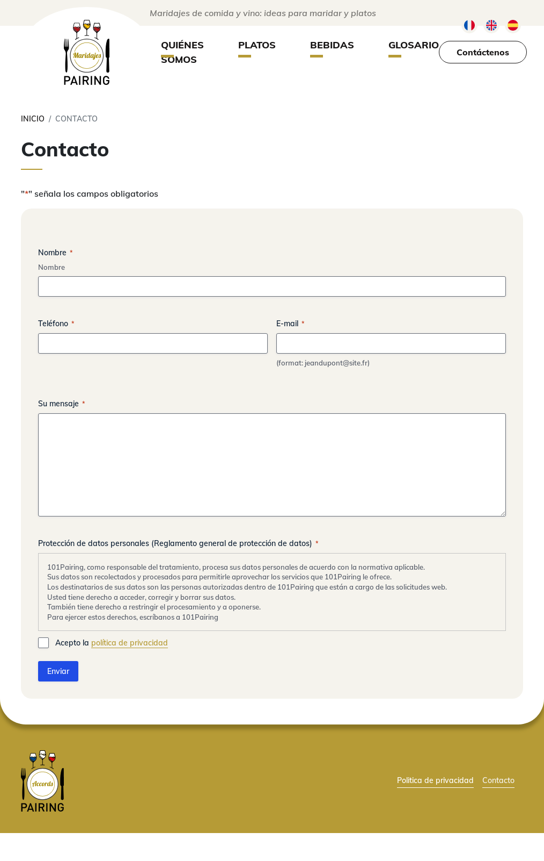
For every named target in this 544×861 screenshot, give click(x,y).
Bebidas (332, 45)
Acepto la (111, 643)
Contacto (498, 780)
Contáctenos (483, 52)
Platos (257, 45)
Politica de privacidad (435, 780)
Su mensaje (61, 403)
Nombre (51, 267)
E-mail (290, 323)
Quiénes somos (182, 52)
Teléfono (56, 323)
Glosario (413, 45)
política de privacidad (129, 643)
